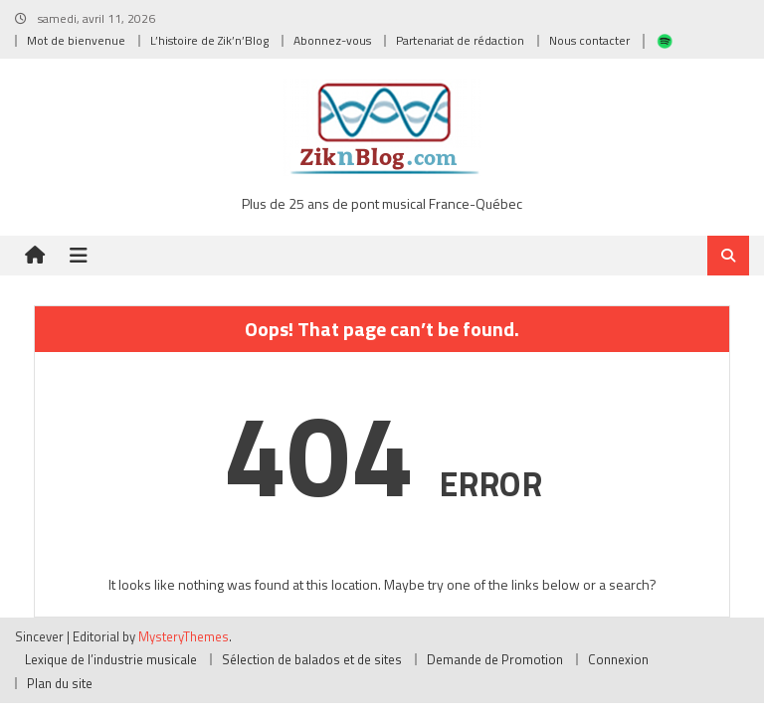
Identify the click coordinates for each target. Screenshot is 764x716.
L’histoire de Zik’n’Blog (209, 40)
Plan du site (60, 683)
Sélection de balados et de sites (312, 659)
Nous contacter (589, 40)
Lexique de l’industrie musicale (111, 659)
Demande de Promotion (495, 659)
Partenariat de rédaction (460, 40)
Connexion (618, 659)
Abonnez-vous (332, 40)
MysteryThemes (183, 636)
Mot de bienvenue (76, 40)
